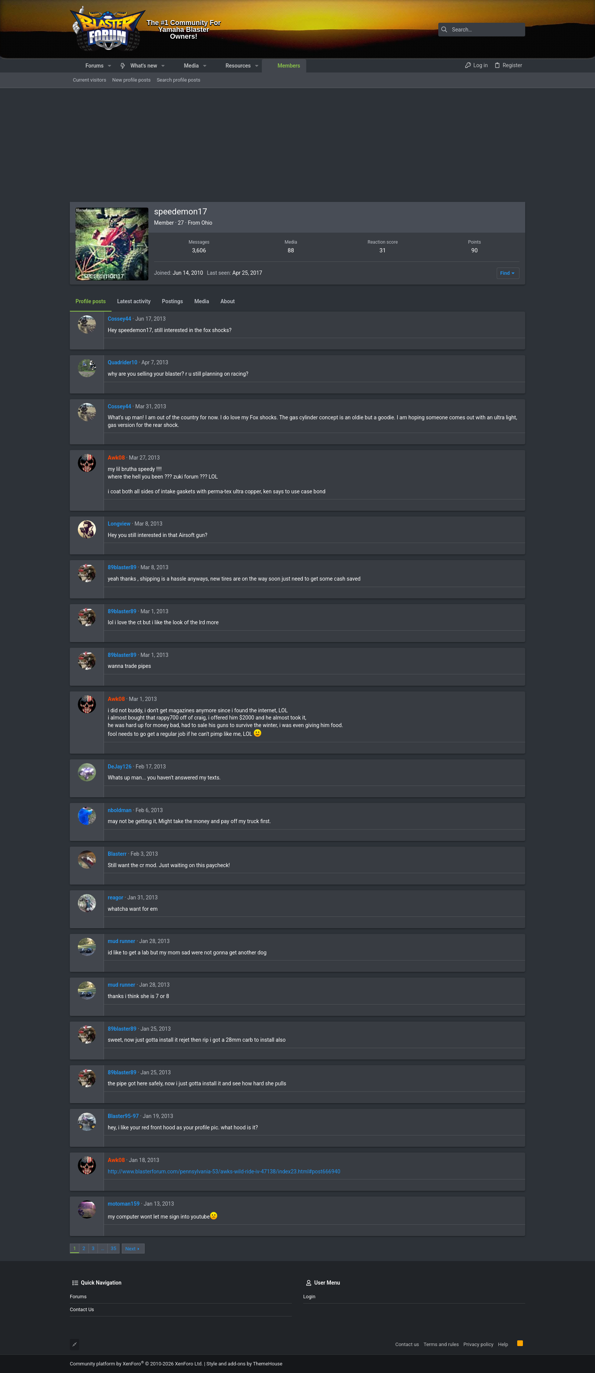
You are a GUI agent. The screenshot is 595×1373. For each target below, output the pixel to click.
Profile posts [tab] (91, 301)
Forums (78, 1296)
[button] (109, 65)
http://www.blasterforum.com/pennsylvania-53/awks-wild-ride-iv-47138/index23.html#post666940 (224, 1171)
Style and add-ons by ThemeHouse (244, 1364)
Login (309, 1296)
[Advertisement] (297, 145)
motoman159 (124, 1204)
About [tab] (227, 301)
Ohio (206, 223)
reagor (115, 897)
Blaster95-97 (123, 1116)
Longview (119, 524)
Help (503, 1344)
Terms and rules (441, 1344)
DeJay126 (120, 767)
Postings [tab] (172, 301)
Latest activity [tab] (134, 301)
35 (113, 1248)
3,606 (199, 250)
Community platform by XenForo (136, 1364)
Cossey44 (119, 319)
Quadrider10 (122, 362)
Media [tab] (201, 301)
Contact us (82, 1309)
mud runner (121, 941)
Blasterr (117, 854)
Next (130, 1249)
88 (291, 250)
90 (474, 250)
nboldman (120, 810)
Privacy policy (478, 1344)
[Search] (477, 29)
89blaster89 (122, 567)
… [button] (102, 1248)
